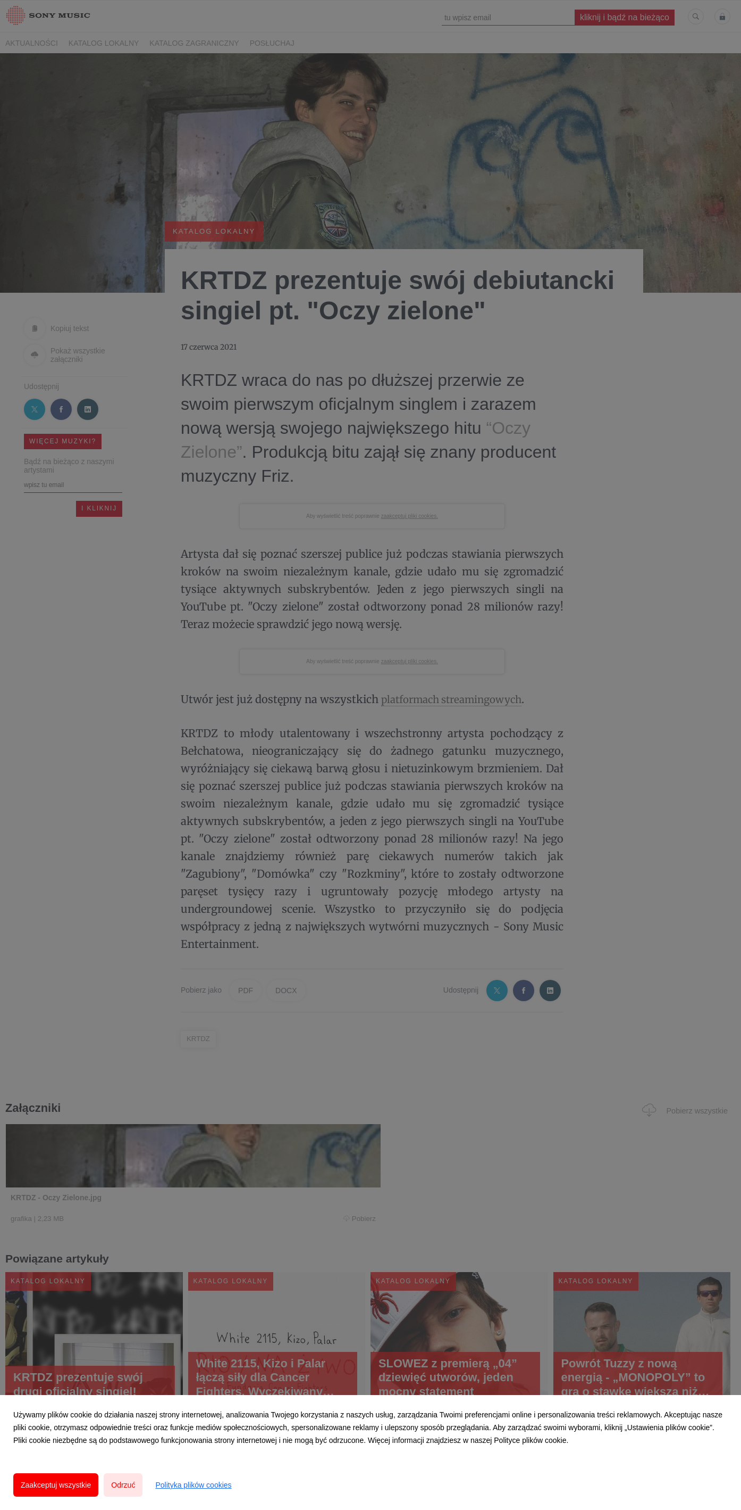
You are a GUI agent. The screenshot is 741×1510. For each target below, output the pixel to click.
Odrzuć (123, 1485)
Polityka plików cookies (193, 1485)
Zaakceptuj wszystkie (56, 1485)
